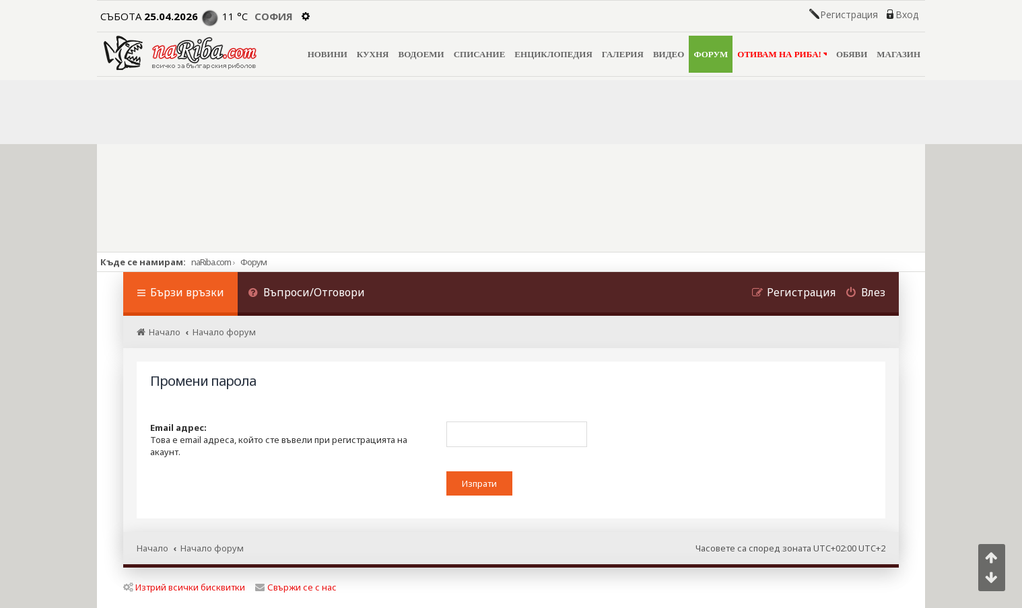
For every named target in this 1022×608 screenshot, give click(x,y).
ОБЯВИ (851, 54)
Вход (906, 14)
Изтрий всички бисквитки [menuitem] (184, 587)
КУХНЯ (373, 54)
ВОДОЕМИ (421, 54)
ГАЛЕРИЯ (623, 54)
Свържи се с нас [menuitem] (296, 587)
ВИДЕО (669, 54)
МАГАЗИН (898, 54)
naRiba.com (211, 262)
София (273, 16)
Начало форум (212, 548)
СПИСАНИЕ (480, 54)
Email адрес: (178, 427)
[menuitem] (306, 294)
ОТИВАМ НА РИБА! (782, 54)
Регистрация (849, 14)
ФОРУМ (710, 54)
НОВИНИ (327, 54)
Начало (152, 548)
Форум (253, 262)
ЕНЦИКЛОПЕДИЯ (553, 54)
